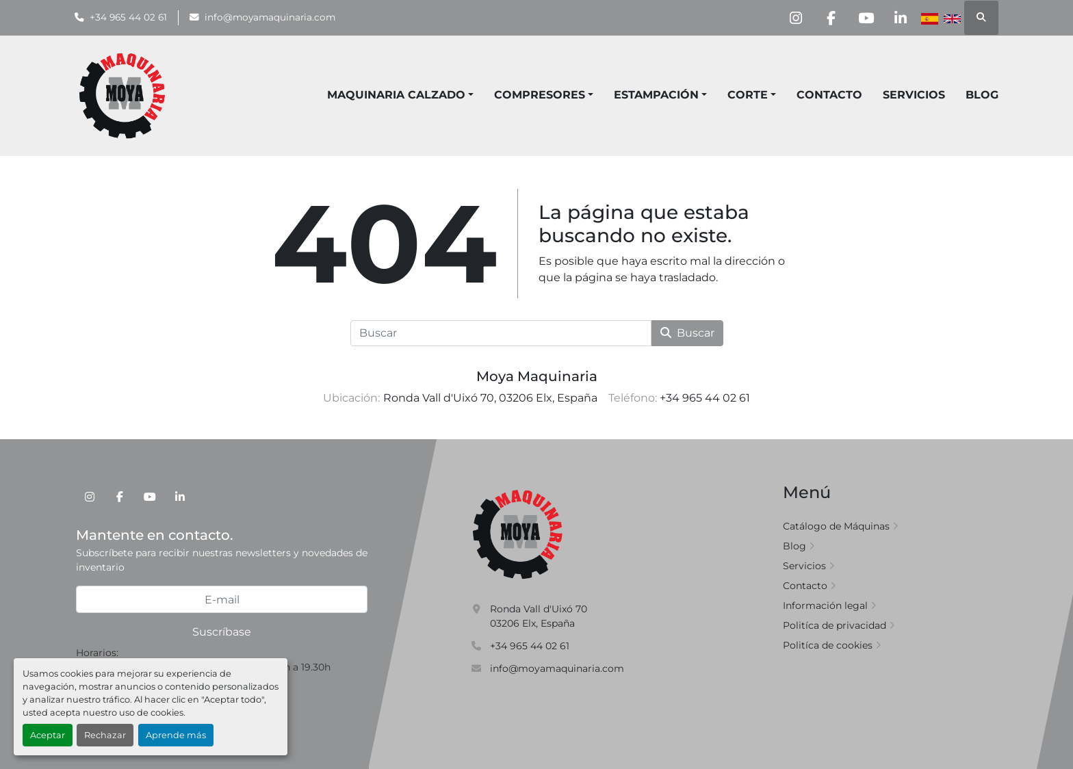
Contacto (829, 94)
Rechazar (105, 735)
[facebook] (831, 18)
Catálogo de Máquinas (836, 526)
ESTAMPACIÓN (656, 94)
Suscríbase (221, 631)
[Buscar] (500, 333)
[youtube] (866, 18)
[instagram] (796, 18)
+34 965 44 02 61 (128, 17)
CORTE (747, 94)
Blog (982, 94)
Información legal (825, 605)
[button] (543, 95)
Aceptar (47, 735)
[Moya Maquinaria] (518, 533)
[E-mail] (221, 599)
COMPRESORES (539, 94)
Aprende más (176, 735)
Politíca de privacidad (834, 625)
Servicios (914, 94)
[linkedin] (900, 18)
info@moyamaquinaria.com (270, 17)
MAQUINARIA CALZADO (396, 94)
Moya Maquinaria (536, 376)
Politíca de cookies (827, 645)
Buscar (687, 332)
